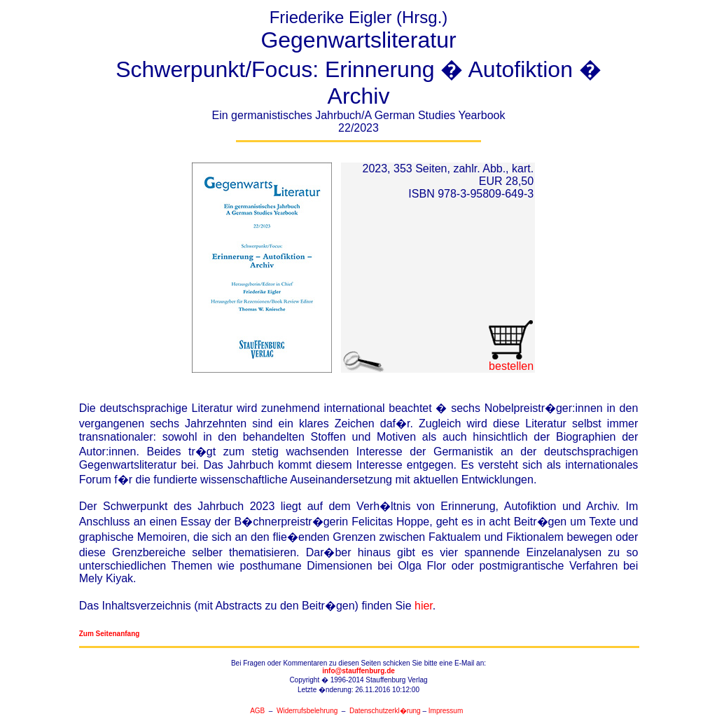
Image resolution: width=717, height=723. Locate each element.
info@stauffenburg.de (358, 671)
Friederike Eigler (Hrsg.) (358, 75)
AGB (257, 711)
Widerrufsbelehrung (307, 711)
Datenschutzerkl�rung (385, 711)
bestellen (511, 361)
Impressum (446, 711)
